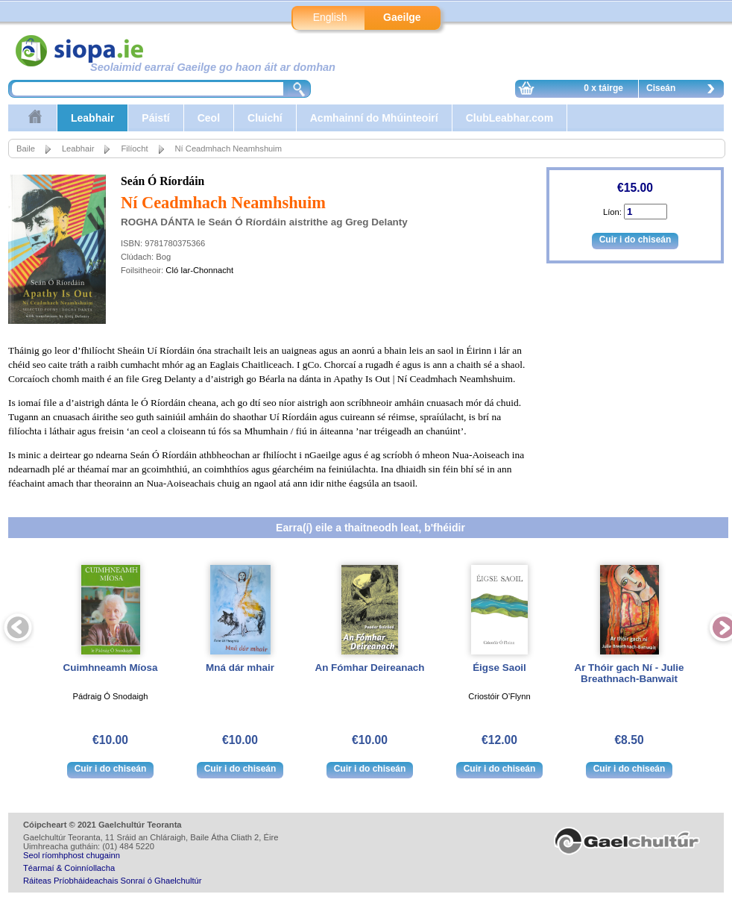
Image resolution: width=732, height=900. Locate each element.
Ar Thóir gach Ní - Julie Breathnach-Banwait (629, 673)
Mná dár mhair (240, 667)
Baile (25, 148)
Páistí (155, 118)
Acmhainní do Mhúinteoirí (374, 118)
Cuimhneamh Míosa (110, 667)
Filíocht (134, 148)
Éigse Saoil (499, 667)
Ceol (209, 118)
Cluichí (265, 118)
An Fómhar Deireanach (369, 667)
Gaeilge (402, 17)
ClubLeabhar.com (509, 118)
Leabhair (92, 118)
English (330, 17)
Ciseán (684, 90)
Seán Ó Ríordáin (162, 181)
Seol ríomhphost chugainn (71, 855)
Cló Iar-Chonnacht (199, 270)
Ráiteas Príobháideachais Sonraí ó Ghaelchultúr (112, 880)
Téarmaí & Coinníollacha (69, 867)
